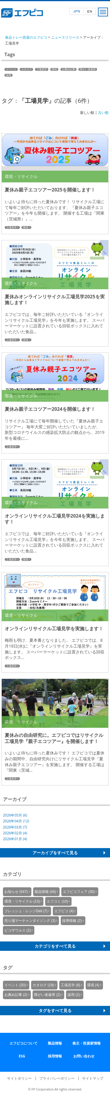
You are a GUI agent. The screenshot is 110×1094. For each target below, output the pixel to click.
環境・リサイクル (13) (22, 901)
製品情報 (55, 1043)
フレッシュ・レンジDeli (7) (26, 911)
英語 (89, 11)
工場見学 (41, 69)
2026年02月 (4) (15, 833)
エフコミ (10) (57, 901)
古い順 (103, 112)
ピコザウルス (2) (17, 930)
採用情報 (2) (72, 921)
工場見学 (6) (70, 985)
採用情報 (55, 1056)
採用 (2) (73, 995)
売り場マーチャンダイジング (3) (29, 921)
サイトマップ (92, 1078)
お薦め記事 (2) (15, 995)
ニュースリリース (65, 37)
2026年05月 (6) (15, 815)
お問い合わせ (83, 1056)
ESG (22, 1056)
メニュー (103, 12)
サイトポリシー (19, 1078)
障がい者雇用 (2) (47, 995)
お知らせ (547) (16, 892)
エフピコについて (23, 1043)
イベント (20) (15, 985)
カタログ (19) (43, 985)
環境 (54, 69)
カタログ (26, 69)
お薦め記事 (68, 69)
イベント (11, 69)
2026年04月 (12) (16, 821)
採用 (8, 75)
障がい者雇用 (88, 69)
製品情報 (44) (45, 892)
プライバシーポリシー (57, 1078)
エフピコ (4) (64, 911)
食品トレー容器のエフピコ (26, 37)
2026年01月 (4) (15, 838)
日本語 (76, 11)
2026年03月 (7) (15, 827)
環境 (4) (93, 985)
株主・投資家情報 (86, 1043)
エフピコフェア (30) (79, 892)
